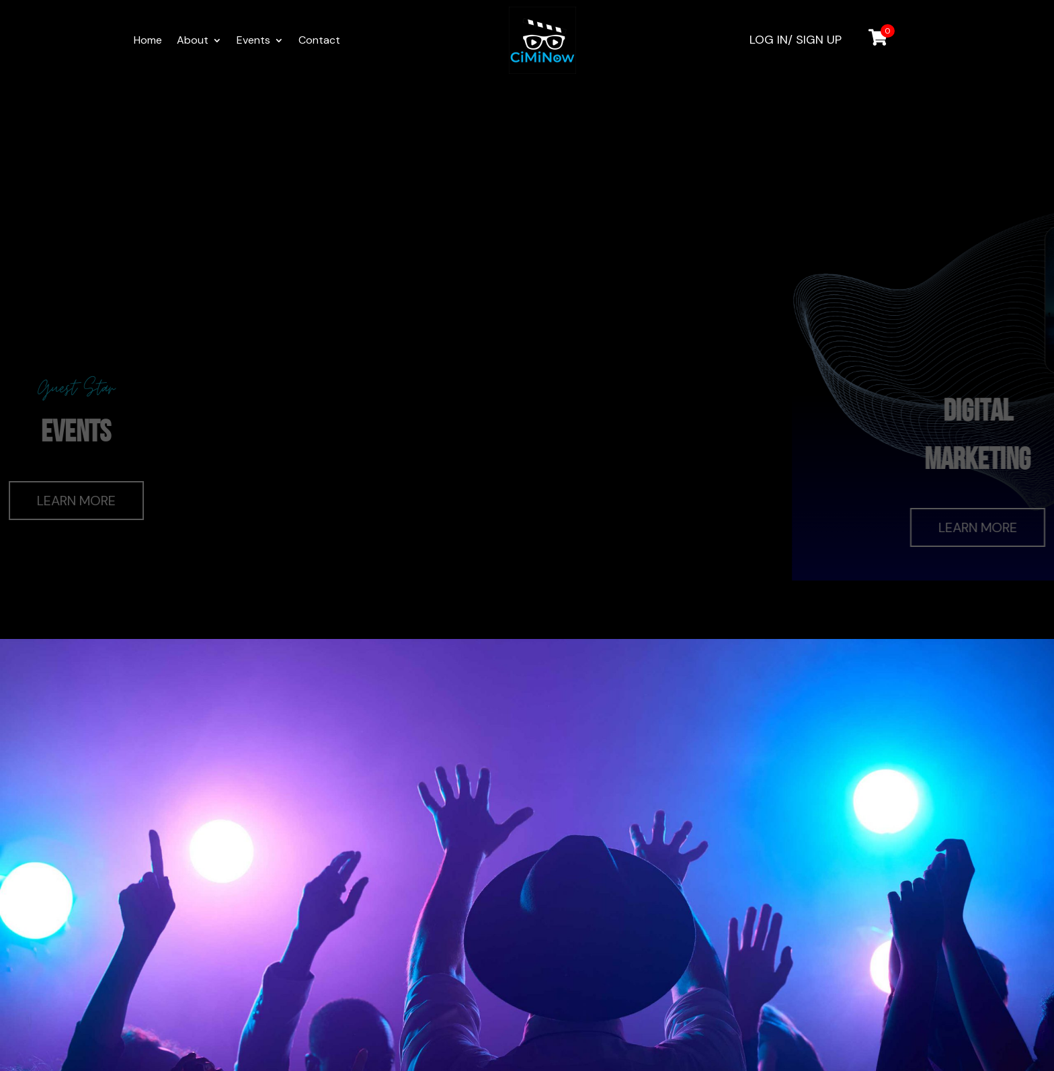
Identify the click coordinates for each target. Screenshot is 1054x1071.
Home (148, 41)
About (192, 41)
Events (253, 41)
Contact (319, 41)
